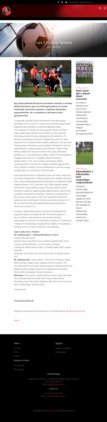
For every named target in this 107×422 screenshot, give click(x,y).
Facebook (19, 366)
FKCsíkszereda (53, 411)
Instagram (19, 370)
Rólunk (17, 356)
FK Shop (17, 348)
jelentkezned (78, 311)
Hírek (16, 352)
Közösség (74, 2)
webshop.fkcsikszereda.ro (56, 396)
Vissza (16, 320)
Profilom (84, 2)
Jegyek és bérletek (63, 348)
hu (92, 2)
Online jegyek (60, 352)
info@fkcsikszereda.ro (56, 384)
